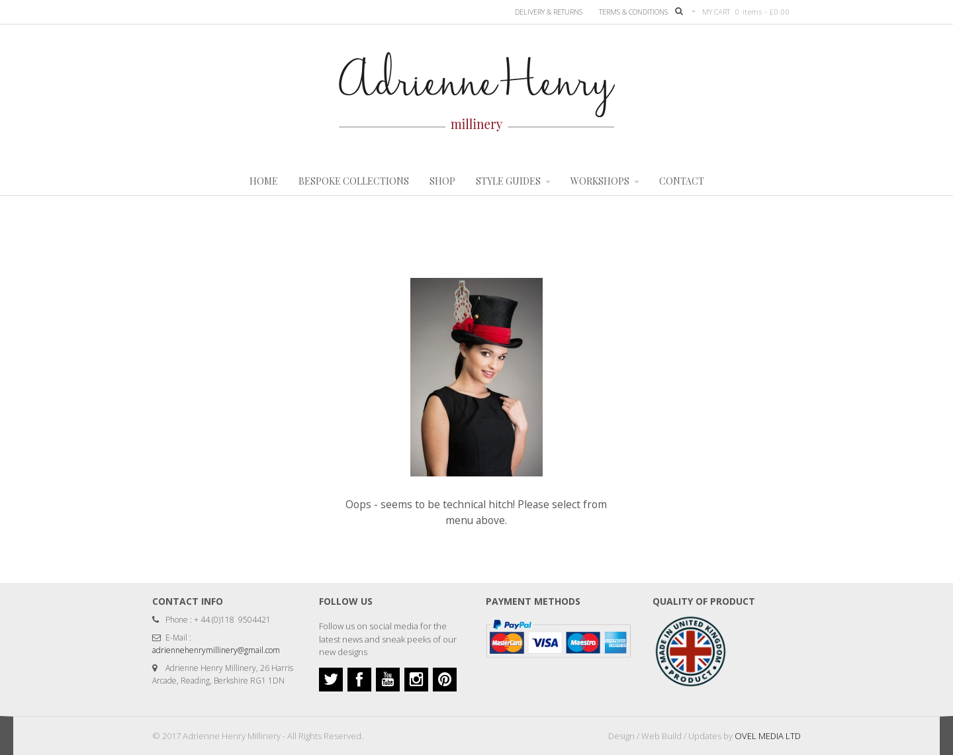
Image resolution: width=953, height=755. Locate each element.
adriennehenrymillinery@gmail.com (216, 650)
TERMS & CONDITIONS (633, 12)
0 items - (762, 12)
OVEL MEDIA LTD (768, 736)
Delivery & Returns (548, 12)
